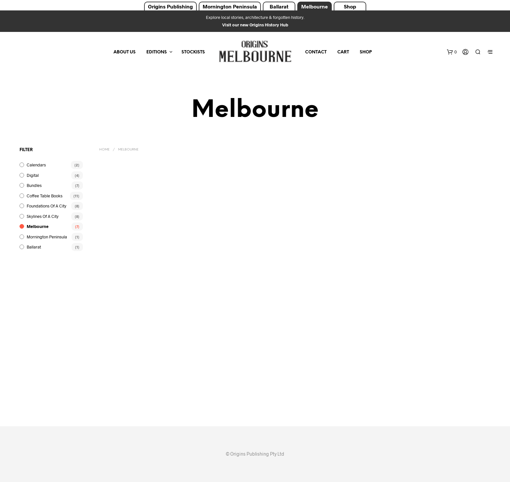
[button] (452, 52)
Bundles (34, 185)
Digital (33, 175)
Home (104, 149)
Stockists (193, 52)
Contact (316, 52)
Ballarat (279, 6)
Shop (350, 6)
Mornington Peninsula (230, 6)
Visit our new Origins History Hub (255, 24)
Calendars (36, 164)
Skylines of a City (43, 216)
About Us (125, 52)
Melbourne (314, 6)
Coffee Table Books (44, 195)
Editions (156, 52)
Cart (343, 52)
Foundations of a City (46, 205)
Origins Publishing (170, 6)
